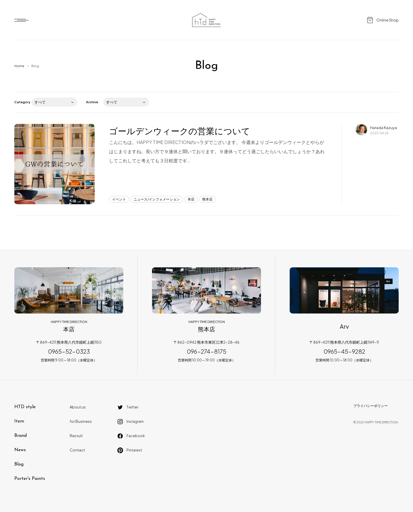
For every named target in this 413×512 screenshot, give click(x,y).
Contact (77, 450)
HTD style (25, 407)
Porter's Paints (29, 478)
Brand (20, 435)
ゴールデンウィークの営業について (179, 130)
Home (19, 66)
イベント (119, 199)
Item (19, 421)
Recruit (76, 435)
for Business (81, 421)
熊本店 (207, 199)
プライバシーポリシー (370, 406)
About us (78, 407)
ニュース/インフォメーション (157, 199)
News (20, 450)
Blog (19, 464)
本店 (191, 199)
